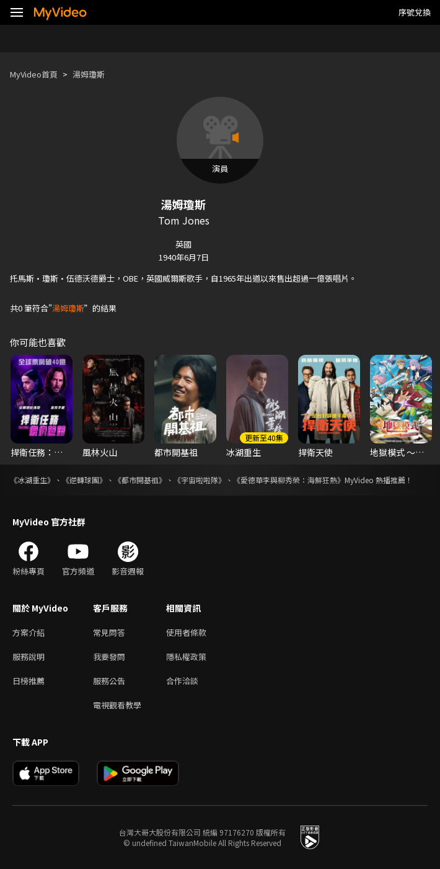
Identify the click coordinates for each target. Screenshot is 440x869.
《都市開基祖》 (140, 480)
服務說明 (28, 656)
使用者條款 (186, 632)
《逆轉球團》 (84, 480)
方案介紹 (28, 632)
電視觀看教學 (117, 705)
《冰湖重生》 (32, 480)
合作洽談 (182, 681)
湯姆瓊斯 (89, 74)
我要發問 (109, 656)
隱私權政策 (186, 656)
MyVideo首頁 (34, 74)
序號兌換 (414, 12)
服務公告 (109, 681)
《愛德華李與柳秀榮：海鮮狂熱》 (289, 480)
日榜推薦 (28, 681)
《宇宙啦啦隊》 (200, 480)
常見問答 (109, 632)
